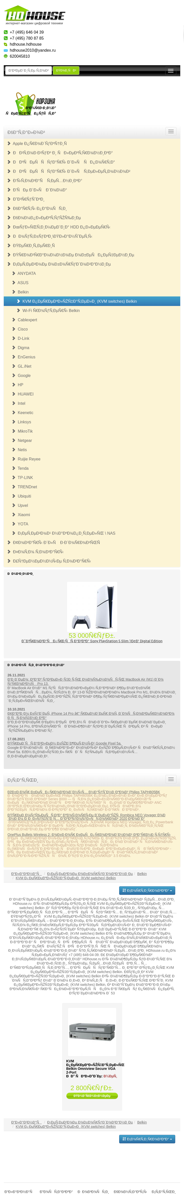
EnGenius (23, 357)
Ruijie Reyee (26, 459)
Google (21, 375)
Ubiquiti (21, 496)
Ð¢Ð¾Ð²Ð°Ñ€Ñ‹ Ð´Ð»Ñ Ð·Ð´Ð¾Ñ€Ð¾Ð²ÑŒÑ (55, 542)
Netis (19, 450)
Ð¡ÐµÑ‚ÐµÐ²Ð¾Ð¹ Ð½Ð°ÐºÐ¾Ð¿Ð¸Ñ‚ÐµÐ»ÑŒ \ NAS (63, 533)
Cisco (20, 329)
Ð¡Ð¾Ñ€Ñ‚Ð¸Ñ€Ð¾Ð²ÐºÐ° (147, 891)
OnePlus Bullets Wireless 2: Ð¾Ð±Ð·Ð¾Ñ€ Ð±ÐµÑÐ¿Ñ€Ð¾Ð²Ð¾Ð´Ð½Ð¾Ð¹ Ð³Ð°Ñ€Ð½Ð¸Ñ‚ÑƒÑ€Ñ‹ (89, 835)
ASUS (20, 283)
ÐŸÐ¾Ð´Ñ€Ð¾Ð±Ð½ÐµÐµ (92, 1096)
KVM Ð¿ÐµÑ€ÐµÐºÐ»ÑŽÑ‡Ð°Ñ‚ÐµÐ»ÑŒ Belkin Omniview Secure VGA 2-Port (95, 1066)
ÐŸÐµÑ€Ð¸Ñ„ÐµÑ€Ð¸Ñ (32, 246)
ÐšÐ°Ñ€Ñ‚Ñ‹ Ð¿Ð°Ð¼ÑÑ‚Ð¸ (37, 208)
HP (17, 385)
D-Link (20, 338)
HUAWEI (23, 394)
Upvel (20, 505)
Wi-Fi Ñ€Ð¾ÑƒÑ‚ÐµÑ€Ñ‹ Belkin (48, 310)
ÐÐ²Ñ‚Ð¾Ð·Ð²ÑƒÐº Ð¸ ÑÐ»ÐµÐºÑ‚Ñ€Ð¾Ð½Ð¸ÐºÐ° (60, 153)
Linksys (21, 422)
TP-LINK (22, 477)
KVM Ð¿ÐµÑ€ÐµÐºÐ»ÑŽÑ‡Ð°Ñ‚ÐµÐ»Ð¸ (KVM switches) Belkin (76, 301)
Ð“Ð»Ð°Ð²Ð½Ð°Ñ (26, 874)
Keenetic (22, 413)
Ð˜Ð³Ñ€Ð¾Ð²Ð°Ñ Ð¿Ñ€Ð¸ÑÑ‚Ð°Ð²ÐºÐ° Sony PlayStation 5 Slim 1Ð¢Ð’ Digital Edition (92, 641)
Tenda (20, 468)
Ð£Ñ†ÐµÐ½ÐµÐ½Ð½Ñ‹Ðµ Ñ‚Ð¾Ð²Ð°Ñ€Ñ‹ (49, 561)
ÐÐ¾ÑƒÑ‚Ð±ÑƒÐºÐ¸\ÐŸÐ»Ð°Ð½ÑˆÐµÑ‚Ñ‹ (49, 236)
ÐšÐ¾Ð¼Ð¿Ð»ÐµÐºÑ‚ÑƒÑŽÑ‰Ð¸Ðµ (44, 218)
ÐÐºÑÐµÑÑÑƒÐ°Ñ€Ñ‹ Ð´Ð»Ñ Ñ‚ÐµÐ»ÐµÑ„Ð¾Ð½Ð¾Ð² (68, 171)
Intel (18, 403)
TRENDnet (24, 487)
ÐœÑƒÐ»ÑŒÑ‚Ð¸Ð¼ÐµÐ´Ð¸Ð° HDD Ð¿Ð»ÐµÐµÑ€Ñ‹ (58, 227)
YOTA (20, 524)
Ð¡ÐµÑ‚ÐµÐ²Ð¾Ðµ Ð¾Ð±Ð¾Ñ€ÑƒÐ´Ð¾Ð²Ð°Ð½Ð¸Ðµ (59, 264)
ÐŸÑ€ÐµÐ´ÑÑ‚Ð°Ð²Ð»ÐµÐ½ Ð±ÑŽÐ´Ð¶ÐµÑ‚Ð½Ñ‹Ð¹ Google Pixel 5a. (64, 743)
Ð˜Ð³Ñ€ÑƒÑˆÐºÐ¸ (26, 199)
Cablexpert (24, 320)
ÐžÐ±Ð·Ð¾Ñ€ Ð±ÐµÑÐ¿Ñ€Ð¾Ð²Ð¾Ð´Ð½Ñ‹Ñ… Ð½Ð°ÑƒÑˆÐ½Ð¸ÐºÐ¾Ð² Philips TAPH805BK (84, 792)
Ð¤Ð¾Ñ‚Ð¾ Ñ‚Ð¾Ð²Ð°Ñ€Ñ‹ (35, 552)
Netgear (22, 440)
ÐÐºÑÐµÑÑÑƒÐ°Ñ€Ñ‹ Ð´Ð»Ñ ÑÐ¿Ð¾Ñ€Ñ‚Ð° (61, 162)
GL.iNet (21, 366)
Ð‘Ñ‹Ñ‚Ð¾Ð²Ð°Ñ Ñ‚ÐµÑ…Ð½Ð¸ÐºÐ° (44, 181)
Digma (20, 348)
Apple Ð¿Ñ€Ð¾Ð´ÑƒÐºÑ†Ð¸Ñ (38, 143)
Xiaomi (21, 515)
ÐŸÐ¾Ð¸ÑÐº (66, 70)
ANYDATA (24, 273)
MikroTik (22, 431)
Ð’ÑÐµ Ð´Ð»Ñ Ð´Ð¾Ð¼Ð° (37, 190)
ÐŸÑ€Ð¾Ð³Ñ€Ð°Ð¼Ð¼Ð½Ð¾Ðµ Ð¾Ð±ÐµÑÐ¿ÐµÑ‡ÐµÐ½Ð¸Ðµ (70, 255)
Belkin (20, 292)
